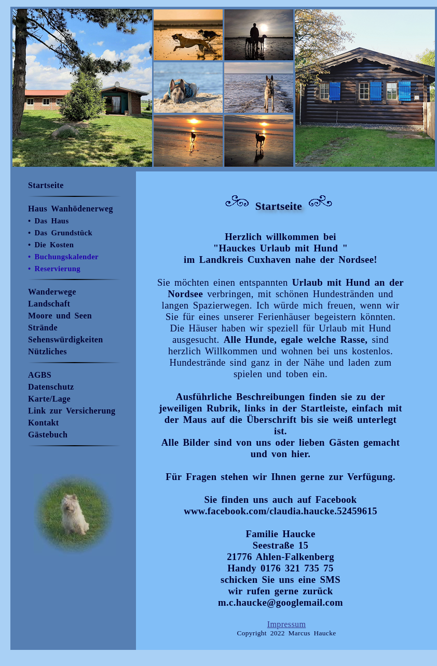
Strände (43, 327)
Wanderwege (52, 291)
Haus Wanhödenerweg (70, 208)
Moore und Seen (60, 315)
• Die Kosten (51, 245)
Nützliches (47, 351)
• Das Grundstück (60, 233)
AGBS (39, 374)
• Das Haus (48, 221)
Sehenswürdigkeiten (65, 339)
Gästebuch (47, 434)
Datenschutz (51, 386)
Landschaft (49, 303)
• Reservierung (54, 268)
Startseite (46, 185)
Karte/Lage (49, 398)
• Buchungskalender (63, 256)
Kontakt (43, 422)
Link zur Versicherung (71, 410)
